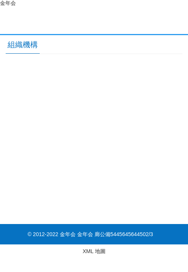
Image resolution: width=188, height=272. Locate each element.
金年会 (8, 3)
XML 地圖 (93, 251)
